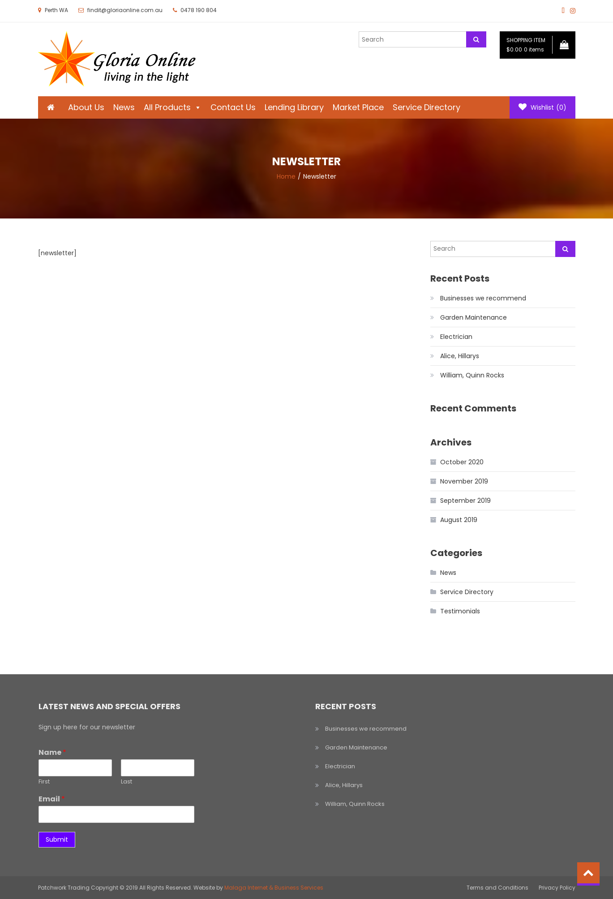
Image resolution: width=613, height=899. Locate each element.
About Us (86, 107)
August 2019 (458, 519)
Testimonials (460, 611)
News (124, 107)
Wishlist (542, 107)
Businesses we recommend (483, 298)
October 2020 (462, 462)
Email (52, 799)
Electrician (456, 336)
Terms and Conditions (497, 887)
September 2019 (465, 500)
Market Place (358, 107)
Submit (57, 839)
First (44, 782)
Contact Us (233, 107)
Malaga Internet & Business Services (273, 887)
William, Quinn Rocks (472, 375)
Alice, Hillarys (459, 355)
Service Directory (426, 107)
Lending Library (294, 107)
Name (52, 753)
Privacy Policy (557, 887)
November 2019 (464, 481)
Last (126, 782)
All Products (172, 107)
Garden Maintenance (473, 317)
